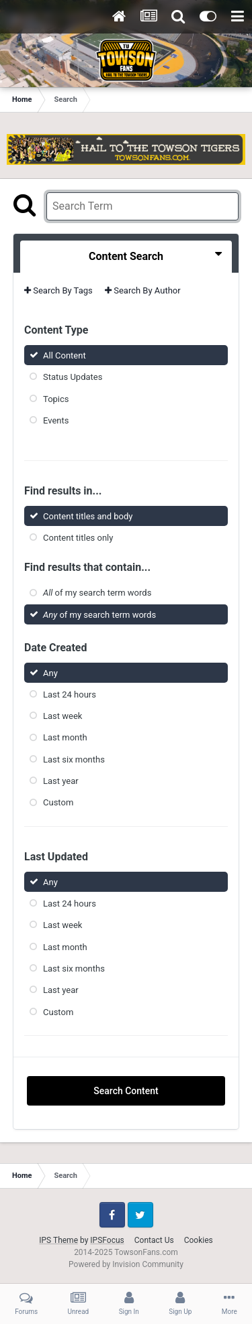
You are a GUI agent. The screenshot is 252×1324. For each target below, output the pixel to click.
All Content (64, 355)
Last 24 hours (69, 694)
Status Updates (72, 377)
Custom (58, 802)
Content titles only (78, 538)
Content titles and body (88, 516)
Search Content (125, 1090)
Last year (61, 781)
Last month (65, 737)
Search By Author (143, 290)
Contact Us (154, 1240)
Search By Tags (58, 290)
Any (50, 672)
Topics (56, 398)
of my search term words (97, 593)
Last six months (74, 759)
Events (56, 420)
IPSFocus (107, 1240)
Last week (62, 716)
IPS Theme (58, 1240)
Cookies (198, 1240)
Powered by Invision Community (126, 1264)
